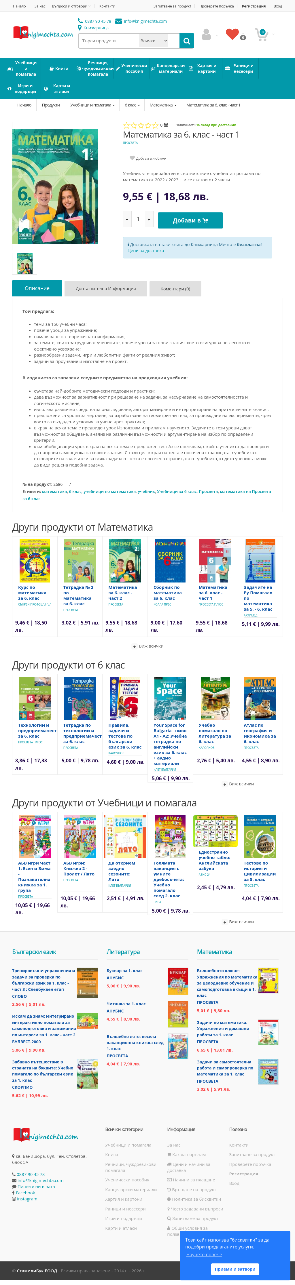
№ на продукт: (37, 489)
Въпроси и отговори (72, 6)
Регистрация (266, 6)
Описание (38, 295)
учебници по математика (110, 496)
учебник (146, 496)
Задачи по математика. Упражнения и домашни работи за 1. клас (223, 1034)
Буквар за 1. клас (124, 975)
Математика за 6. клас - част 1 (213, 111)
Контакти (112, 6)
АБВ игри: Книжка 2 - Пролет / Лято (78, 873)
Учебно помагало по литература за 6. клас (215, 738)
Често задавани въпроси (195, 1214)
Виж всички (147, 651)
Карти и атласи (121, 1233)
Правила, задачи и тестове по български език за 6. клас (124, 741)
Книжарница (93, 34)
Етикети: (31, 496)
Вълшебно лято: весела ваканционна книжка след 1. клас (135, 1048)
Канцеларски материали (131, 1195)
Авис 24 (205, 879)
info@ (141, 27)
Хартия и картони (123, 1204)
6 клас (131, 111)
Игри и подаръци (123, 1223)
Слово (19, 1001)
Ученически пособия (127, 1185)
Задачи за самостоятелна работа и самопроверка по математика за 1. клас (225, 1073)
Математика (161, 111)
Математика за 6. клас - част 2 (122, 597)
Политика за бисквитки (194, 1204)
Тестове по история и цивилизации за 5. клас (260, 876)
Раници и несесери (125, 1214)
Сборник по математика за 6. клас (168, 597)
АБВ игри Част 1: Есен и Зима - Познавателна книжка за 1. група (34, 881)
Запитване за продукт (179, 6)
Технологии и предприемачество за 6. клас (40, 735)
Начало (19, 6)
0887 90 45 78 (94, 27)
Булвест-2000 (26, 1047)
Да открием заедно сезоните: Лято (121, 876)
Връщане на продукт (191, 1195)
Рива (157, 907)
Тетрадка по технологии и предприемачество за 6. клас (85, 738)
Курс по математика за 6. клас (32, 597)
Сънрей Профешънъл (34, 610)
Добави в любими (151, 164)
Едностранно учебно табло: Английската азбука (214, 865)
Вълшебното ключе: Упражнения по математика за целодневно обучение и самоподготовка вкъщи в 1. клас (227, 988)
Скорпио (22, 1092)
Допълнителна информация (108, 296)
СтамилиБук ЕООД (37, 1276)
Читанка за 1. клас (126, 1009)
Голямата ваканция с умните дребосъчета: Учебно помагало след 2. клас (169, 884)
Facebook (25, 1198)
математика (54, 496)
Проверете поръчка (226, 6)
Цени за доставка (146, 254)
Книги (111, 1159)
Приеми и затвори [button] (235, 1269)
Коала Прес (162, 610)
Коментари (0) (179, 296)
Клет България (165, 775)
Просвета (130, 149)
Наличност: (184, 131)
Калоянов (116, 758)
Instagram (27, 1204)
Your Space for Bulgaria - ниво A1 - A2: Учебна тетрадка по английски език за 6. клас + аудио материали (170, 749)
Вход (278, 12)
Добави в (192, 225)
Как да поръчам (186, 1159)
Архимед (250, 620)
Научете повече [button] (204, 1254)
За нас (41, 6)
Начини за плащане (191, 1185)
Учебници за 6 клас (177, 496)
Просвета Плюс (211, 610)
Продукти (51, 111)
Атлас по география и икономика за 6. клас (260, 738)
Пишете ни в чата (36, 1191)
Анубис (115, 983)
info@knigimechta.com (41, 1185)
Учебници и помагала (91, 111)
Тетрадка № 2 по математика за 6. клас (78, 600)
